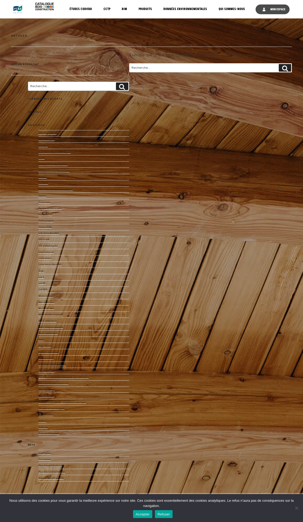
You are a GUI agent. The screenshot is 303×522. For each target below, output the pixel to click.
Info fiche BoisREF (48, 233)
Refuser (164, 514)
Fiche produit (45, 221)
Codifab (42, 177)
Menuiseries (45, 296)
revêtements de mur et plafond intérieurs (62, 402)
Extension (44, 202)
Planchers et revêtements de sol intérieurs (63, 377)
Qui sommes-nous (232, 9)
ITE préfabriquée (48, 246)
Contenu (43, 183)
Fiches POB (44, 227)
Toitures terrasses (49, 433)
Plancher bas (45, 358)
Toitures (43, 427)
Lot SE (42, 283)
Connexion (44, 459)
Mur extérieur (46, 302)
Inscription (44, 453)
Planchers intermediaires (53, 383)
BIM (124, 9)
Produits (145, 9)
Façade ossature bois (50, 208)
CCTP (107, 9)
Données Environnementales (185, 9)
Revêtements (46, 396)
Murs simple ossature (50, 327)
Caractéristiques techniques (54, 152)
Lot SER (42, 289)
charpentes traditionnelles (54, 171)
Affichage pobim (47, 133)
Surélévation (45, 414)
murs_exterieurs (48, 333)
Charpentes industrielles (53, 164)
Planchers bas (46, 371)
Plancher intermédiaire (52, 364)
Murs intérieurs (47, 321)
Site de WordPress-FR (50, 478)
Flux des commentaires (51, 472)
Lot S (41, 277)
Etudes (42, 196)
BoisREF (43, 146)
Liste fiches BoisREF (50, 264)
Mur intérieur (46, 308)
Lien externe (46, 252)
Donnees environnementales (55, 189)
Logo (41, 271)
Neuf (41, 339)
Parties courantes (48, 352)
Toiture (42, 421)
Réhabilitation (46, 389)
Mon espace (273, 9)
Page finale (44, 346)
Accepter (143, 514)
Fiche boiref (45, 214)
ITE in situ (44, 239)
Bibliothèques (46, 139)
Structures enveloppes (51, 408)
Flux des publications (50, 465)
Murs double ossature (50, 314)
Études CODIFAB (81, 9)
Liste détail (44, 258)
